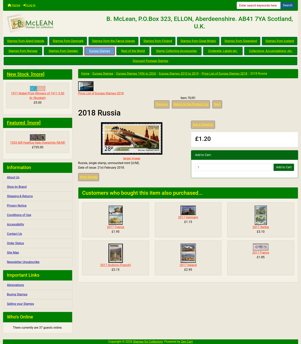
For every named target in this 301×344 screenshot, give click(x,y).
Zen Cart (187, 341)
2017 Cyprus (115, 227)
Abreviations (15, 285)
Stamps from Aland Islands (25, 41)
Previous (162, 104)
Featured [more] (24, 122)
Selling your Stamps (20, 304)
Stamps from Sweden (63, 51)
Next (217, 104)
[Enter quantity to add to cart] (234, 167)
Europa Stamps (99, 51)
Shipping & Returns (20, 196)
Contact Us (14, 234)
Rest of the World (133, 51)
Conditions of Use (19, 215)
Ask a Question (203, 124)
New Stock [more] (25, 74)
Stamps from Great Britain (198, 41)
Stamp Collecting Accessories (176, 51)
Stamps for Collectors (148, 341)
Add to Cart (284, 167)
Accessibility (15, 224)
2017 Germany (188, 217)
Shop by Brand (16, 187)
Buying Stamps (17, 294)
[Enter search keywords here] (259, 5)
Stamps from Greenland (240, 41)
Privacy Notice (16, 205)
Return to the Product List (191, 104)
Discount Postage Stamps (150, 61)
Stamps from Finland (157, 41)
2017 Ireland (188, 265)
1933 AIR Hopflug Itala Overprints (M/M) (37, 139)
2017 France (260, 252)
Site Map (13, 252)
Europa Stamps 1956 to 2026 (136, 73)
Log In (29, 5)
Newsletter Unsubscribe (23, 262)
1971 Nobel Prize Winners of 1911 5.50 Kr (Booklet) (37, 93)
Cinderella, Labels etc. (223, 51)
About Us (13, 177)
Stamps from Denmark (68, 41)
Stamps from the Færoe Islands (113, 41)
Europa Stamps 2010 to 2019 (179, 73)
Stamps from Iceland (279, 41)
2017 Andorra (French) (115, 265)
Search (287, 5)
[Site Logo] (52, 23)
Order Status (15, 243)
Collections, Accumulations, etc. (271, 51)
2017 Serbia (261, 227)
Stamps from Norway (22, 51)
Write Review (88, 177)
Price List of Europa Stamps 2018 (224, 73)
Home (14, 5)
